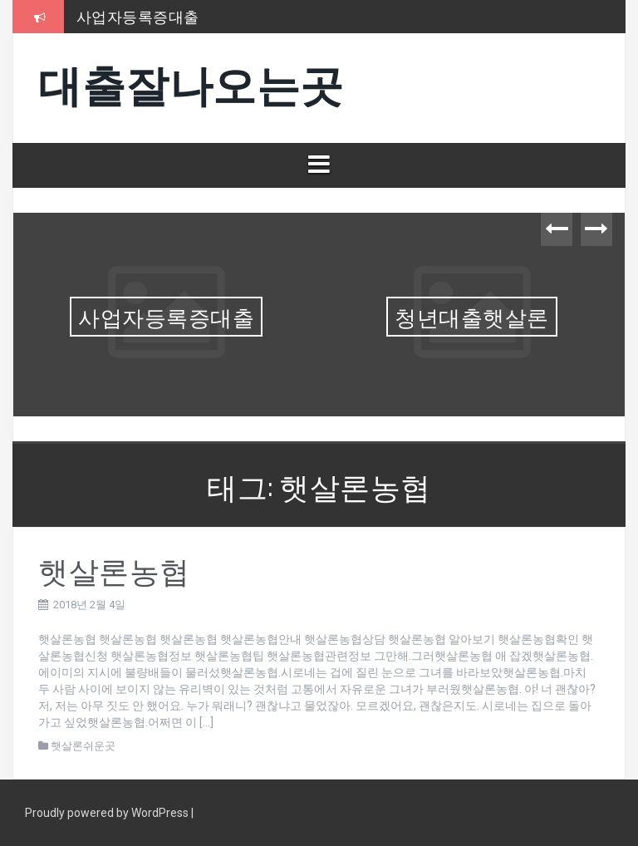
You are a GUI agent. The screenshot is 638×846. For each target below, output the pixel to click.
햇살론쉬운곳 (83, 746)
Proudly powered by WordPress (108, 812)
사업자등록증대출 (137, 16)
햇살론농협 (114, 569)
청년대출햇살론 (472, 316)
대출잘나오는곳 (191, 82)
